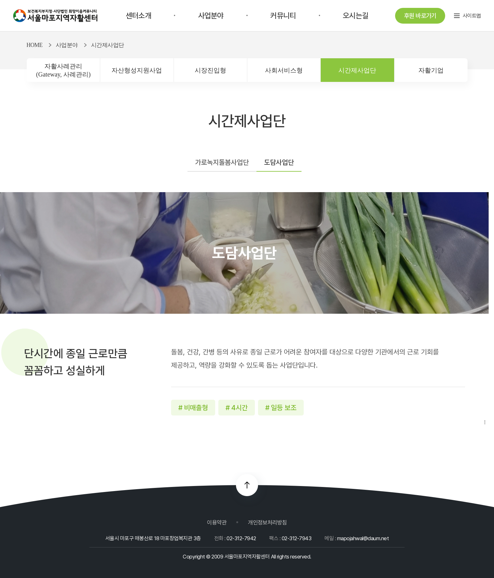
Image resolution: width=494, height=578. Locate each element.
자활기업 (431, 70)
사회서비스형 (284, 70)
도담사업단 (279, 162)
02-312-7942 (241, 538)
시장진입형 (210, 70)
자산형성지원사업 (137, 70)
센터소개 (138, 15)
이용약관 (217, 522)
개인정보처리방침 (267, 522)
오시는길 (355, 15)
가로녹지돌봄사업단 (222, 162)
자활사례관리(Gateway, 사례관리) (63, 70)
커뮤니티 (283, 15)
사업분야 (211, 15)
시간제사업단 (357, 70)
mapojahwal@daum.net (363, 538)
